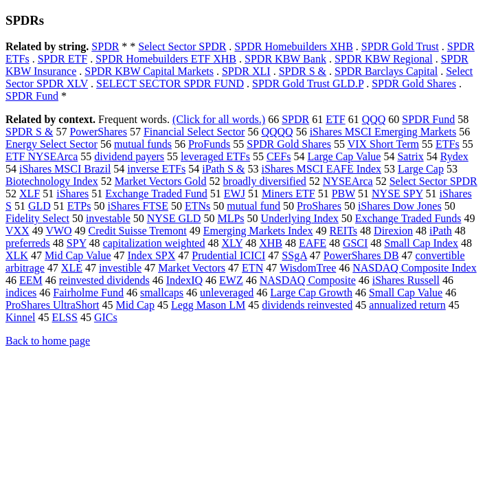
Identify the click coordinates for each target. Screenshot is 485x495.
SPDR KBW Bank (285, 59)
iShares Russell (406, 280)
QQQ (374, 119)
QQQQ (277, 132)
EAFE (312, 243)
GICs (105, 317)
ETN (252, 268)
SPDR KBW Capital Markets (149, 71)
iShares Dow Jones (400, 206)
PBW (343, 193)
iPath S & (223, 169)
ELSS (65, 317)
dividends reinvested (307, 305)
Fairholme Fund (88, 292)
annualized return (407, 305)
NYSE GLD (174, 218)
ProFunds (209, 144)
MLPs (230, 218)
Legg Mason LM (208, 305)
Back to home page (47, 340)
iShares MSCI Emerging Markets (383, 132)
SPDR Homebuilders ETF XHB (165, 59)
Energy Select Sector (51, 144)
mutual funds (143, 144)
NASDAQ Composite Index (414, 268)
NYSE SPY (397, 193)
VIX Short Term (383, 144)
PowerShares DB (361, 255)
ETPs (79, 206)
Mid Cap (134, 305)
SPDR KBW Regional (384, 59)
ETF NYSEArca (41, 156)
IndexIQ (184, 280)
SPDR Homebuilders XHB (293, 46)
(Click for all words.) (218, 119)
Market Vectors (191, 268)
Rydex (454, 156)
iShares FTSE (137, 206)
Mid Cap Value (78, 255)
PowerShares (98, 132)
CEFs (279, 156)
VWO (58, 230)
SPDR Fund (31, 96)
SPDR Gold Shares (414, 83)
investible (120, 268)
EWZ (231, 280)
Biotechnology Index (51, 181)
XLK (16, 255)
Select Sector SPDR (182, 46)
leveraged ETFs (215, 156)
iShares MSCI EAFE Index (321, 169)
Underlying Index (300, 218)
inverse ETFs (156, 169)
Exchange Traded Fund (156, 193)
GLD (39, 206)
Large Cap (421, 169)
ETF (335, 119)
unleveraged (226, 292)
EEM (31, 280)
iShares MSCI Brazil (65, 169)
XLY (231, 243)
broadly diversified (264, 181)
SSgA (294, 255)
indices (20, 292)
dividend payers (129, 156)
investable (108, 218)
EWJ (234, 193)
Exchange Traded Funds (408, 218)
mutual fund (253, 206)
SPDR (105, 46)
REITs (343, 230)
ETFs (448, 144)
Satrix (410, 156)
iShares (72, 193)
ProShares (319, 206)
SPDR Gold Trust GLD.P (307, 83)
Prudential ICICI (228, 255)
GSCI (355, 243)
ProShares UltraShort (52, 305)
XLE (71, 268)
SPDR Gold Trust (400, 46)
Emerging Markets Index (258, 230)
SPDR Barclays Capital (386, 71)
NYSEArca (348, 181)
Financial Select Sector (194, 132)
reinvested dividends (104, 280)
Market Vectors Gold (161, 181)
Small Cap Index (421, 243)
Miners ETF (288, 193)
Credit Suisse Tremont (138, 230)
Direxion (393, 230)
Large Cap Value (344, 156)
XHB (270, 243)
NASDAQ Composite (308, 280)
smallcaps (161, 292)
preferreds (27, 243)
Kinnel (20, 317)
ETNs (197, 206)
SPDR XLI (246, 71)
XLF (29, 193)
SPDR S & (302, 71)
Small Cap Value (405, 292)
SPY (77, 243)
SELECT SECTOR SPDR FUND (170, 83)
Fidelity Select (37, 218)
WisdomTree (308, 268)
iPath (440, 230)
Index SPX (151, 255)
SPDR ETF (62, 59)
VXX (17, 230)
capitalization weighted (154, 243)
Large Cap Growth (311, 292)
